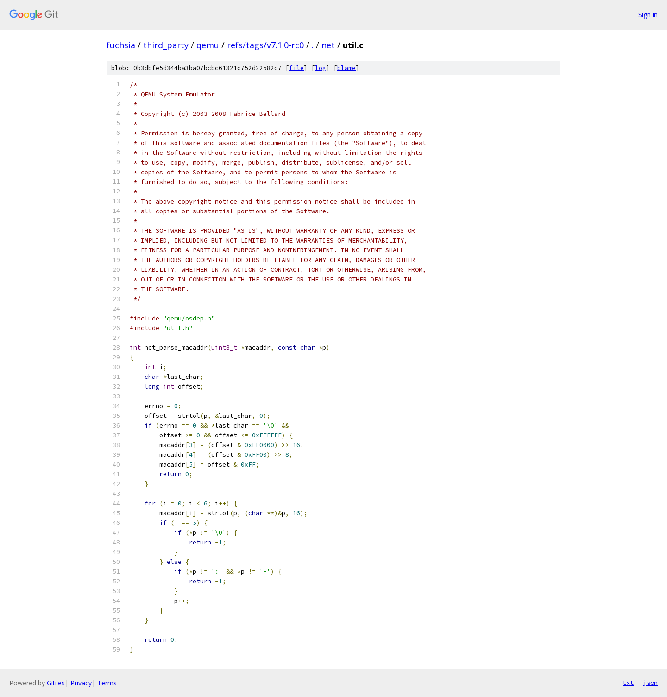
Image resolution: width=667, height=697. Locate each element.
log (320, 68)
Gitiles (56, 682)
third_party (166, 45)
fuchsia (121, 45)
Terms (107, 682)
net (328, 45)
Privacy (81, 682)
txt (628, 682)
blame (346, 68)
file (296, 68)
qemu (207, 45)
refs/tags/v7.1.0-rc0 (265, 45)
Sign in (648, 14)
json (650, 682)
